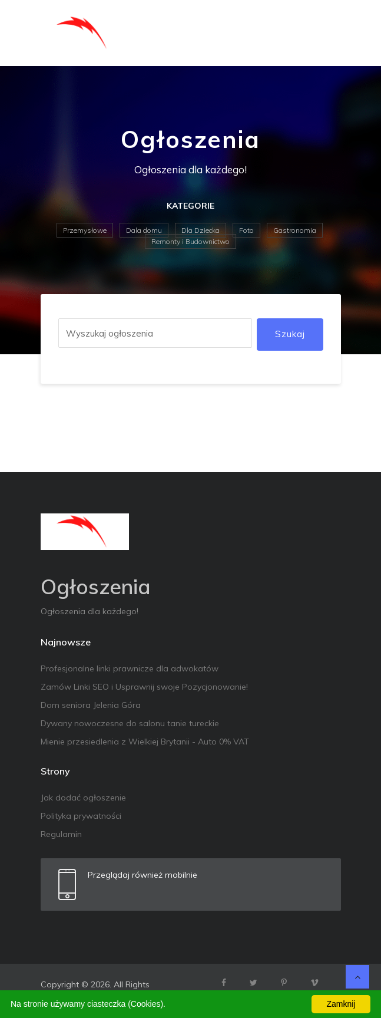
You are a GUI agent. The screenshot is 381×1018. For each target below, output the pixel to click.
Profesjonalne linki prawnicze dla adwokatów (129, 668)
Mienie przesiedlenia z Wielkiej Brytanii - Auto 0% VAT (145, 741)
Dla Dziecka (200, 230)
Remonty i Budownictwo (190, 241)
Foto (246, 230)
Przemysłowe (85, 230)
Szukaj (290, 334)
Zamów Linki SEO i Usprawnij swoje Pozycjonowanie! (144, 686)
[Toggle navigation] (324, 33)
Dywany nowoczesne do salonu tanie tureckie (130, 723)
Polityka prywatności (81, 816)
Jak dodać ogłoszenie (83, 797)
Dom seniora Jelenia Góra (91, 705)
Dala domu (144, 230)
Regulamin (61, 834)
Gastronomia (294, 230)
